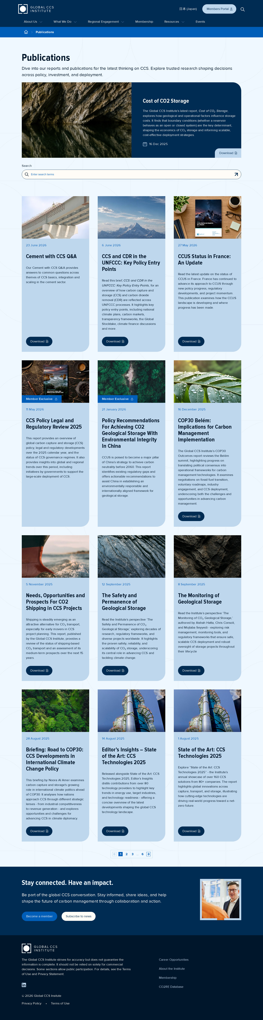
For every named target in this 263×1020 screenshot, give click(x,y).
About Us (33, 22)
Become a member (39, 916)
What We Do (65, 22)
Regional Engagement (106, 22)
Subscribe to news (78, 916)
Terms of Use (60, 1003)
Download (228, 153)
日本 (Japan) (188, 9)
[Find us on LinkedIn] (24, 985)
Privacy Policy (31, 1003)
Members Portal (220, 9)
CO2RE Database (171, 987)
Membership (144, 22)
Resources (174, 22)
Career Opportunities (173, 960)
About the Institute (172, 969)
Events (200, 22)
